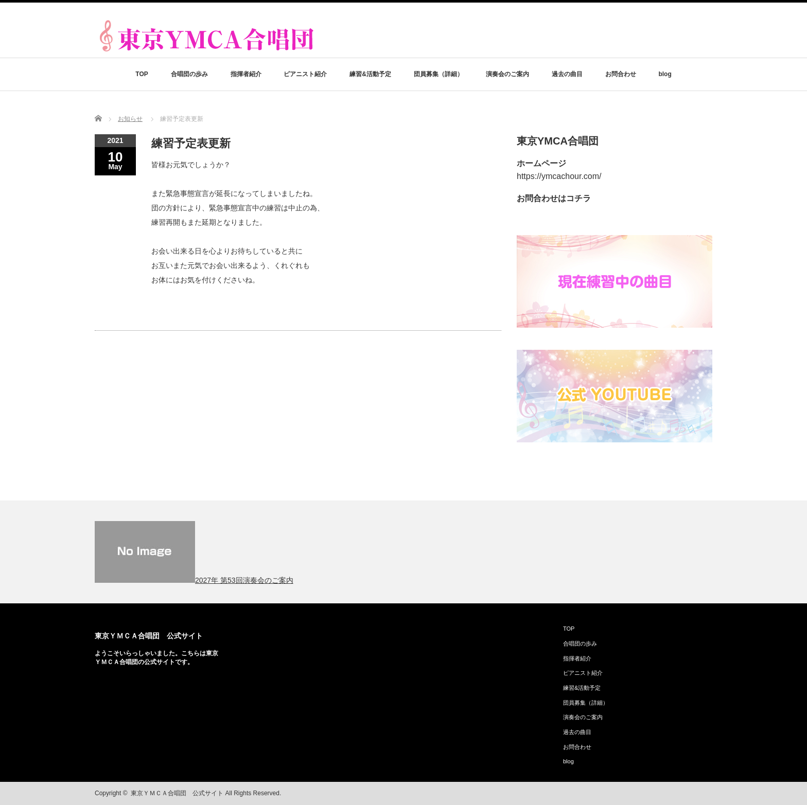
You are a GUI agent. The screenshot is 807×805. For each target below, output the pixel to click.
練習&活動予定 (370, 74)
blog (664, 74)
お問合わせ (620, 74)
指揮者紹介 (246, 74)
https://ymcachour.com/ (559, 176)
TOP (141, 74)
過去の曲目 (567, 74)
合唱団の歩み (189, 74)
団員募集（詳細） (438, 74)
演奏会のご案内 (507, 74)
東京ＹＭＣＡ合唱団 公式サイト (149, 636)
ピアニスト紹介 (305, 74)
